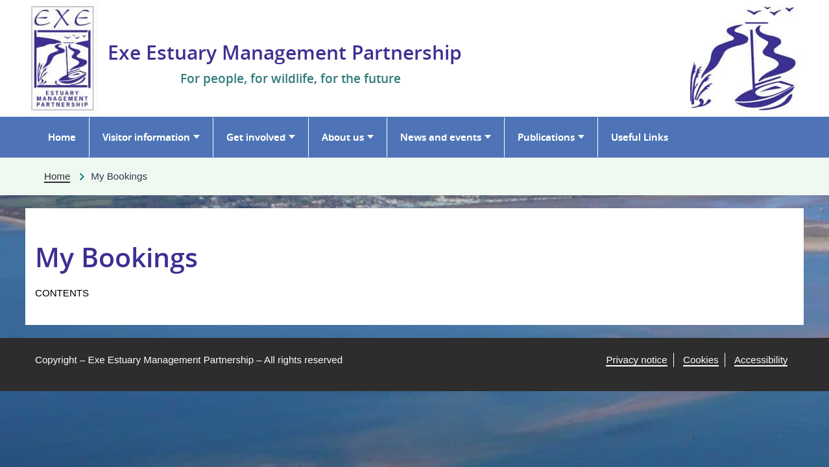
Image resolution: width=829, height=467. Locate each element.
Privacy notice (636, 359)
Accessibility (760, 359)
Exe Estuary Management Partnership (285, 52)
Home (62, 136)
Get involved (255, 136)
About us (343, 136)
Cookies (701, 359)
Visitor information (146, 136)
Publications (546, 136)
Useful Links (639, 136)
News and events (440, 136)
